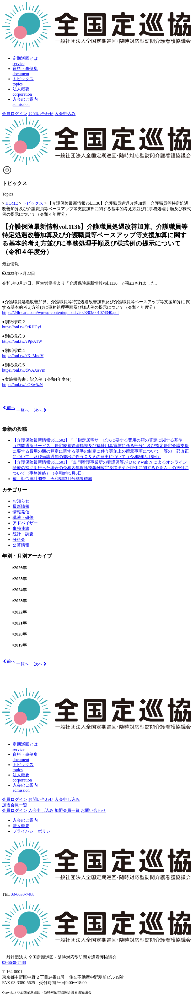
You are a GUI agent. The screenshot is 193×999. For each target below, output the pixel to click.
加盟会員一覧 (14, 805)
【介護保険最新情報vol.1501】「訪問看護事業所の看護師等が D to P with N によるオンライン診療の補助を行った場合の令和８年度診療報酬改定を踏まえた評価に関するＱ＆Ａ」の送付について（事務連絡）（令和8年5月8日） (101, 467)
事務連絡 (21, 528)
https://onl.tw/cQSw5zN (22, 384)
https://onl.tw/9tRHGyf (21, 327)
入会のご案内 (25, 820)
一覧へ (22, 410)
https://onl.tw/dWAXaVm (23, 370)
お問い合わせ (40, 113)
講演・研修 (23, 517)
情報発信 (21, 512)
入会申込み (65, 113)
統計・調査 (23, 534)
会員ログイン (14, 113)
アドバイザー (25, 523)
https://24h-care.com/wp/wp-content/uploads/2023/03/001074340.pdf (60, 312)
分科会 (19, 539)
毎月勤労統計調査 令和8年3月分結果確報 (52, 478)
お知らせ (21, 501)
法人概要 (21, 825)
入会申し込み (67, 799)
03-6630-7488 (23, 894)
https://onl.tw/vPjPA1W (22, 341)
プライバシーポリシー (34, 831)
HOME (12, 203)
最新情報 (10, 264)
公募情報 (21, 545)
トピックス (32, 203)
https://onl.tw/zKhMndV (23, 356)
